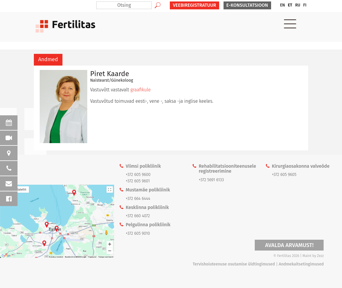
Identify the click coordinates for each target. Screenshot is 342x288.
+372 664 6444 (138, 198)
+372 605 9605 (284, 174)
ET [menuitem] (290, 5)
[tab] (48, 60)
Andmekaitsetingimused (301, 264)
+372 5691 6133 (211, 179)
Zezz (320, 256)
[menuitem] (283, 5)
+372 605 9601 (138, 181)
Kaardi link (57, 221)
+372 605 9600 (138, 174)
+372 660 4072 (138, 215)
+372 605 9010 (138, 233)
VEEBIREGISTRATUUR (194, 5)
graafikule (140, 89)
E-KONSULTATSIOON (247, 5)
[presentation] (48, 60)
